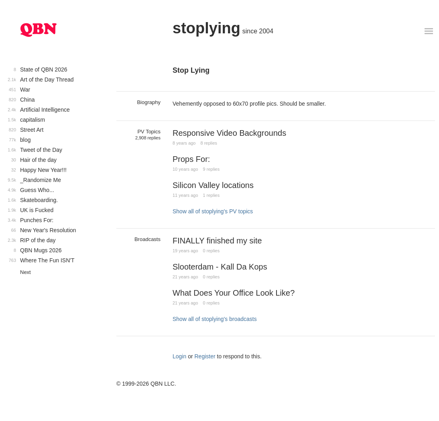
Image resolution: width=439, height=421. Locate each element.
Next (25, 272)
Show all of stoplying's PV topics (213, 211)
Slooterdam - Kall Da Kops (220, 266)
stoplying (206, 28)
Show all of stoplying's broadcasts (215, 319)
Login (179, 356)
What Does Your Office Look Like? (234, 292)
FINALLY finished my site (217, 240)
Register (205, 356)
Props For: (191, 159)
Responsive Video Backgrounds (229, 133)
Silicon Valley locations (213, 185)
